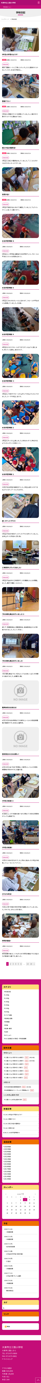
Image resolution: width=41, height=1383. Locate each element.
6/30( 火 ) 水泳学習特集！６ (11, 1132)
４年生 (7, 1005)
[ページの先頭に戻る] (38, 1380)
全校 (6, 1032)
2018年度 (7, 1166)
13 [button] (28, 964)
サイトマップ (7, 1359)
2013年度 (7, 1179)
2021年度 (7, 1159)
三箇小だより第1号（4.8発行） (16, 1078)
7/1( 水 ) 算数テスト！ (9, 1119)
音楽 (6, 1025)
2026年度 (7, 1147)
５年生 (7, 1008)
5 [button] (18, 964)
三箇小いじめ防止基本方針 (15, 1099)
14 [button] (31, 964)
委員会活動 (8, 1018)
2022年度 (7, 1156)
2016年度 (7, 1171)
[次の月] (35, 1194)
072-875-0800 (11, 1353)
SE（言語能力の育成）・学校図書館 (15, 1039)
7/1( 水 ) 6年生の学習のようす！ (12, 1114)
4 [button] (15, 964)
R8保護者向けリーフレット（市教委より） (19, 1090)
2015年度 (7, 1174)
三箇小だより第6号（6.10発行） (20, 1061)
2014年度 (7, 1176)
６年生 (7, 1012)
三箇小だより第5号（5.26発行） (16, 1064)
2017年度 (7, 1169)
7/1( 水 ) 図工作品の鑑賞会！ (12, 1123)
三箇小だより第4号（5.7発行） (16, 1067)
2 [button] (10, 964)
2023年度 (7, 1154)
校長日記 (8, 992)
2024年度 (7, 1151)
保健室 (7, 1022)
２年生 (7, 998)
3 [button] (13, 964)
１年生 (7, 995)
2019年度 (7, 1164)
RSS (8, 1326)
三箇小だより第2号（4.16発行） (16, 1074)
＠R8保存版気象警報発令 (18, 1087)
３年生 (7, 1002)
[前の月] (5, 1194)
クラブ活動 (8, 1015)
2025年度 (7, 1149)
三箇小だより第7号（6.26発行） (20, 1057)
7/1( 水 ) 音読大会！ (9, 1128)
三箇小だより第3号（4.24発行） (16, 1071)
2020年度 (7, 1161)
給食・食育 (8, 1028)
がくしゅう (8, 1035)
